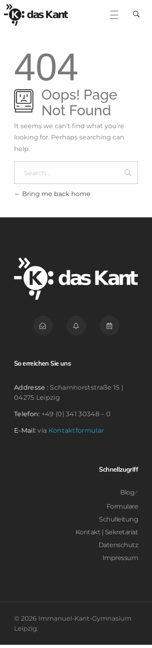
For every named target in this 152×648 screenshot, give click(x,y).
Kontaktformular (76, 433)
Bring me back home (52, 197)
